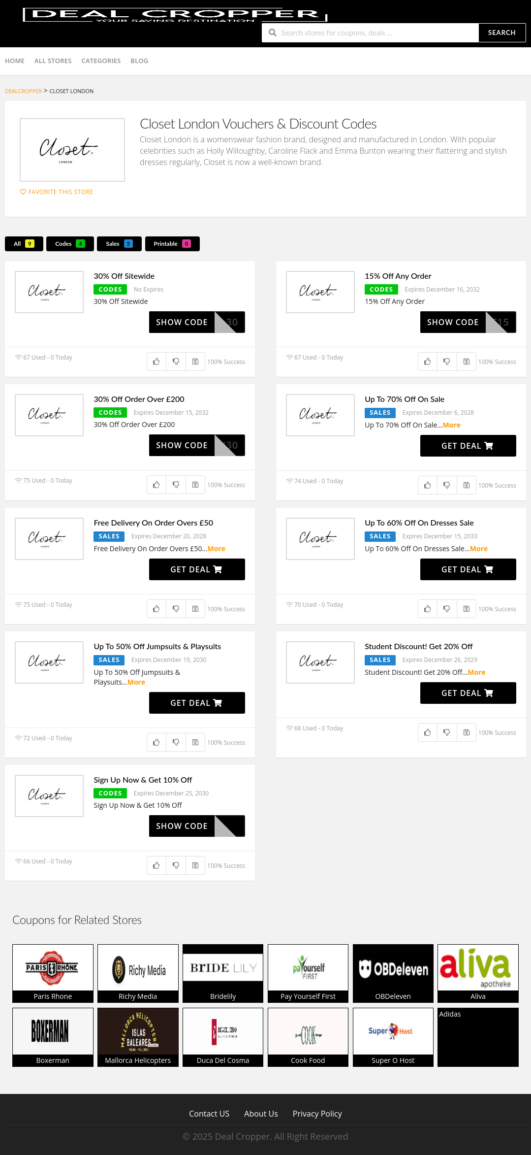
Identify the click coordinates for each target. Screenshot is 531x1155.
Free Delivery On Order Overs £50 (153, 522)
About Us (261, 1113)
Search (502, 32)
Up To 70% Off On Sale (404, 398)
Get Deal (467, 445)
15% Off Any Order (398, 275)
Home (15, 60)
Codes (70, 243)
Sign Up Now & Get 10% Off (143, 779)
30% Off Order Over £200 (139, 398)
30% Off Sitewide (124, 275)
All (24, 243)
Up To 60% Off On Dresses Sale (419, 522)
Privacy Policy (317, 1113)
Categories (101, 60)
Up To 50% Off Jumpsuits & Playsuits (157, 646)
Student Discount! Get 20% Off (418, 646)
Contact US (209, 1113)
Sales (119, 243)
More (452, 424)
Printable (172, 243)
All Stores (53, 60)
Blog (139, 60)
